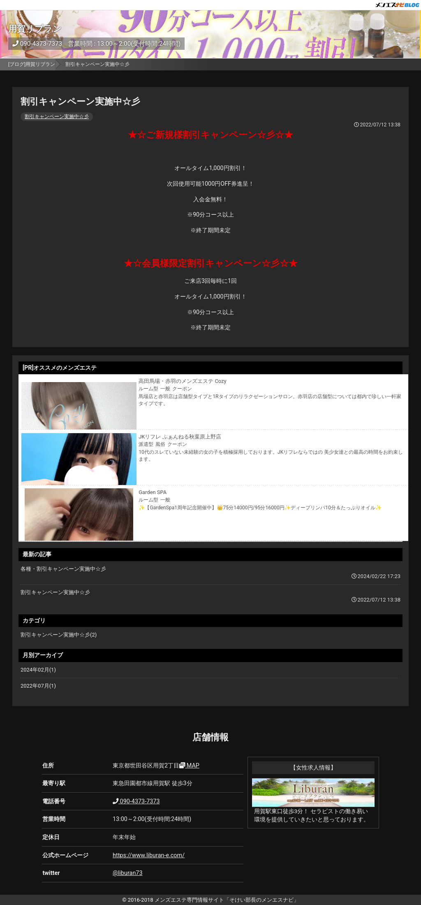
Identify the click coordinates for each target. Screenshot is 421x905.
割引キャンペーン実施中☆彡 (57, 116)
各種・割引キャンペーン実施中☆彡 (63, 569)
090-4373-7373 (37, 43)
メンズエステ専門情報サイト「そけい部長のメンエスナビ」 (227, 900)
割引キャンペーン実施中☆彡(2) (59, 635)
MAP (189, 765)
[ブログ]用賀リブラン (31, 64)
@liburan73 (127, 873)
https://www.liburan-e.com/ (149, 855)
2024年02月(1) (38, 670)
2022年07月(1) (38, 686)
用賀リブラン (35, 29)
